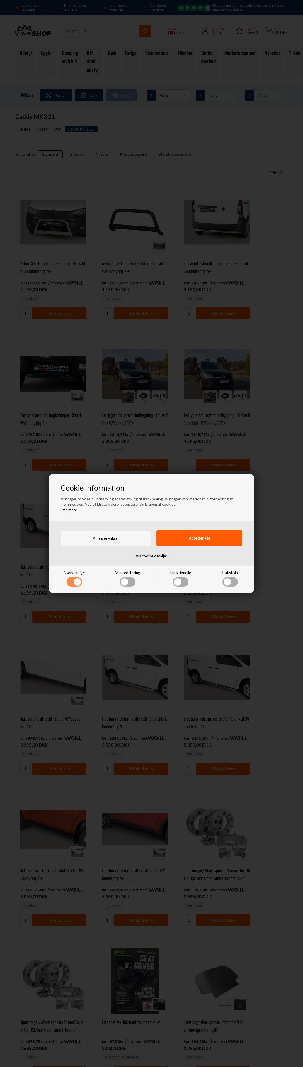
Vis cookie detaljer (151, 556)
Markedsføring (127, 578)
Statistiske (230, 578)
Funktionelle (180, 578)
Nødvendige (74, 578)
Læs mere (69, 509)
